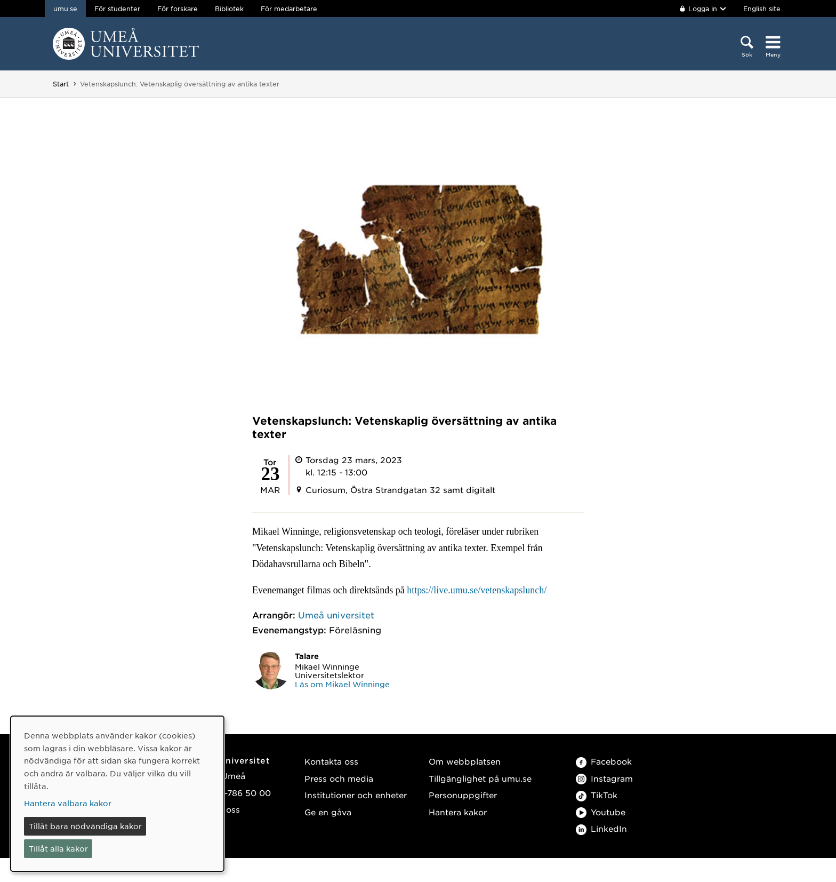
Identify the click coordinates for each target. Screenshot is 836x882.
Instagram (604, 778)
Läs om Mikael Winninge (342, 684)
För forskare (177, 8)
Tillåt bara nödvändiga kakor (85, 826)
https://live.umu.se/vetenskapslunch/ (476, 590)
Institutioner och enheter (355, 795)
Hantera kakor (458, 812)
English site (762, 8)
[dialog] (117, 793)
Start (61, 84)
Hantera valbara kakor (67, 803)
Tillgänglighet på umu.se (480, 778)
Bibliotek (229, 8)
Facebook (604, 761)
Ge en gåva (327, 812)
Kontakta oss (331, 761)
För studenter (117, 8)
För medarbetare (289, 8)
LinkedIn (601, 828)
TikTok (596, 795)
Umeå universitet (336, 614)
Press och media (338, 778)
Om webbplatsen (465, 761)
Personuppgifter (463, 795)
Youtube (600, 812)
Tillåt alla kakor (58, 848)
